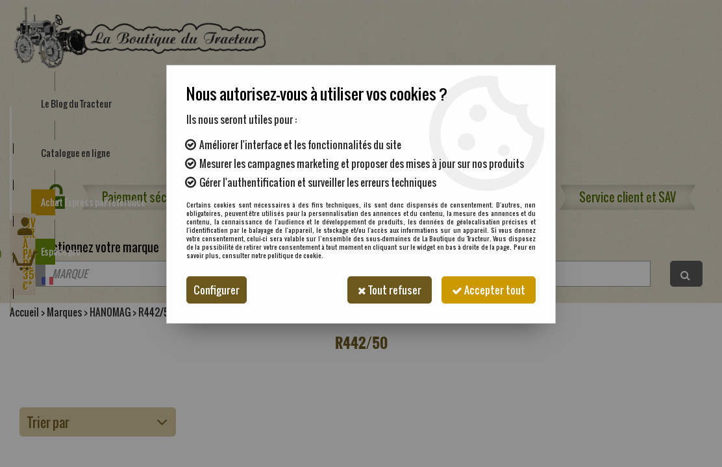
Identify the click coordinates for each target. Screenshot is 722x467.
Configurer (216, 290)
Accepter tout (488, 290)
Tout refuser (389, 290)
